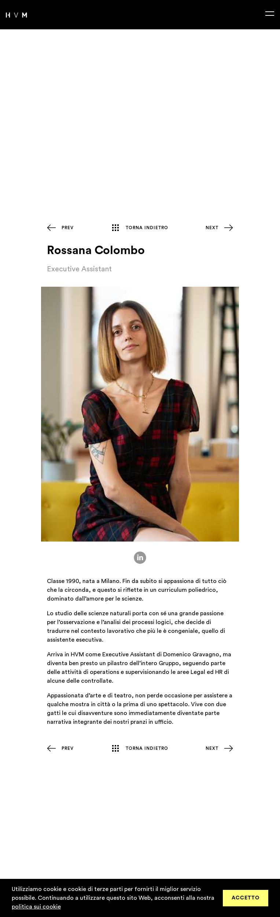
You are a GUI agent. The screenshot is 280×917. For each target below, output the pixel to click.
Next (212, 227)
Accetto (245, 898)
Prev (68, 227)
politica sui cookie (36, 907)
